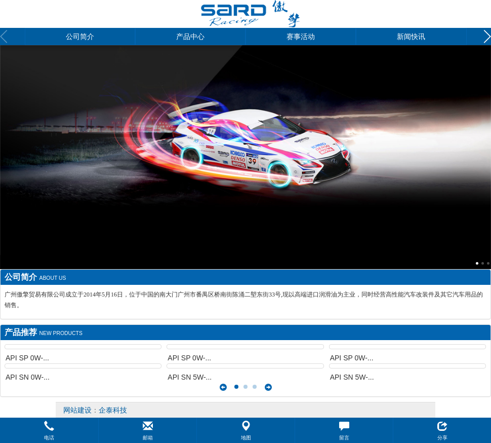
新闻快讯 (411, 36)
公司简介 (80, 36)
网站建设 (77, 410)
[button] (49, 430)
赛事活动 (301, 36)
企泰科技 (113, 410)
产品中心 (190, 36)
